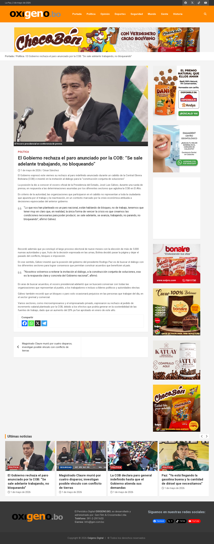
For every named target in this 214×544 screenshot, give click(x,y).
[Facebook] (25, 323)
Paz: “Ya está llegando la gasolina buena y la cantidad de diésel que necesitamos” (182, 479)
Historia (177, 14)
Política (91, 14)
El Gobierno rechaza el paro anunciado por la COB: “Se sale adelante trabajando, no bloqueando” (28, 481)
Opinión (105, 14)
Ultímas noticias (19, 436)
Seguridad (137, 14)
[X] (38, 323)
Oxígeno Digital (95, 537)
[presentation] (201, 436)
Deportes (120, 14)
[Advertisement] (84, 233)
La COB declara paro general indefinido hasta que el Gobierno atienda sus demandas (131, 481)
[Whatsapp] (31, 323)
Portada (77, 14)
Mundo (152, 14)
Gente (164, 14)
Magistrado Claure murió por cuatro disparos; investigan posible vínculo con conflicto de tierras (47, 347)
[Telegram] (44, 323)
